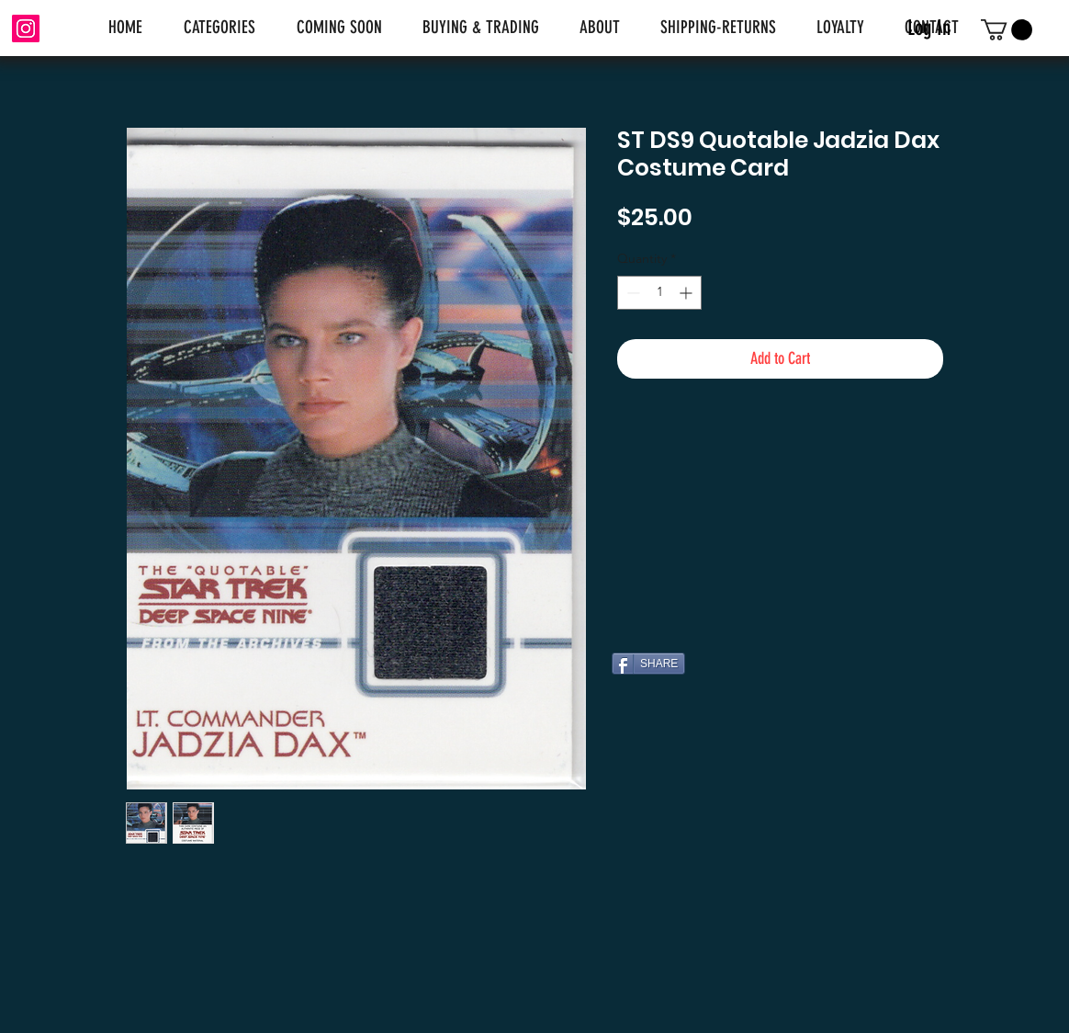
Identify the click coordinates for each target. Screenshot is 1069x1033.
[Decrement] (631, 293)
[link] (1006, 29)
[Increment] (687, 293)
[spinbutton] (659, 293)
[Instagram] (25, 28)
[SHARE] (648, 664)
